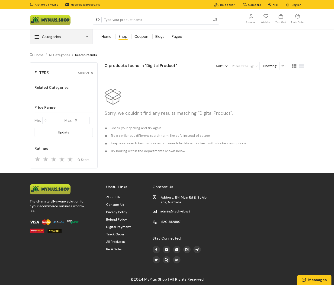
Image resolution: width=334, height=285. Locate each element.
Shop (123, 36)
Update (63, 132)
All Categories (59, 55)
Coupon (141, 36)
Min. (38, 120)
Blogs (159, 36)
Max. (68, 120)
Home (106, 36)
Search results (86, 55)
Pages (177, 36)
